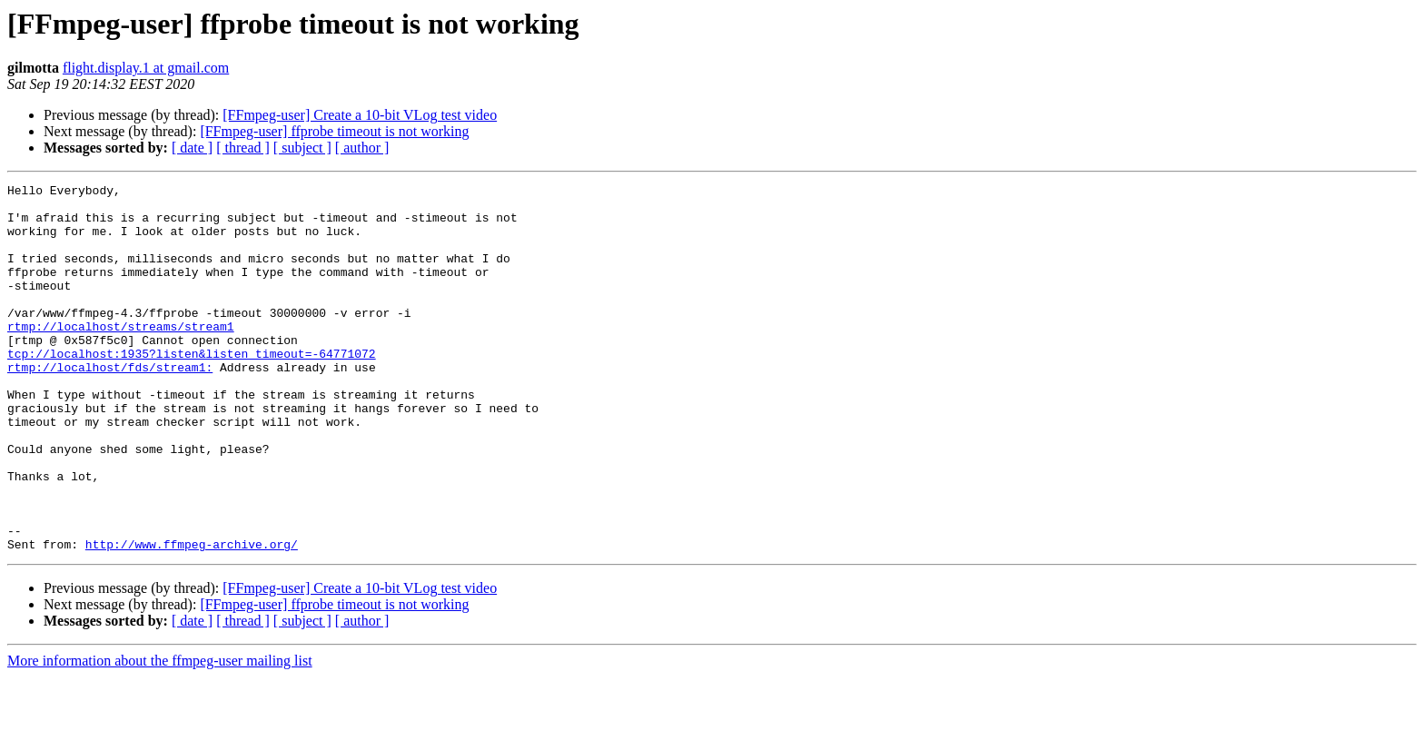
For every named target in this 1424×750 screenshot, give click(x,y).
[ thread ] (243, 147)
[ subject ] (302, 147)
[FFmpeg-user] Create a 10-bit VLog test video (359, 115)
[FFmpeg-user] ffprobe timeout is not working (334, 131)
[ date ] (192, 147)
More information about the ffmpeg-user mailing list (159, 734)
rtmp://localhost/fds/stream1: (110, 405)
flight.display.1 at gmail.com (146, 67)
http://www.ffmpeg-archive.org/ (191, 617)
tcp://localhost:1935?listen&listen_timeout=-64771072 (191, 388)
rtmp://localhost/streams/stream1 (120, 356)
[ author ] (362, 147)
